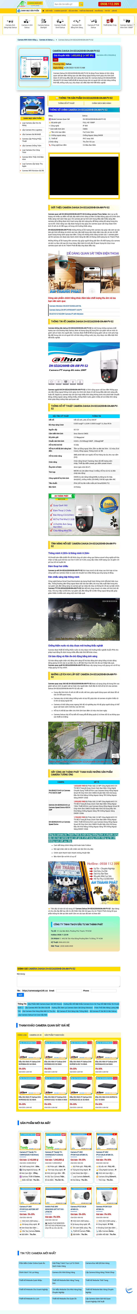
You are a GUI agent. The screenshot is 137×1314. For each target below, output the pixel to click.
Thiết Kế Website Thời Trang (97, 1280)
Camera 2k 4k (36, 1035)
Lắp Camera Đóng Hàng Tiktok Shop (100, 1272)
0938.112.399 (109, 4)
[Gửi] (20, 995)
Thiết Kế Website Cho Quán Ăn (64, 1299)
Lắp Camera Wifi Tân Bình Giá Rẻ (37, 1008)
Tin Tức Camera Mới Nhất (38, 1253)
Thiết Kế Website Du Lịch (29, 1299)
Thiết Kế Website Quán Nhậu (30, 1280)
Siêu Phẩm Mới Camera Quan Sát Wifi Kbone (45, 1004)
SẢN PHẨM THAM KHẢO (54, 1035)
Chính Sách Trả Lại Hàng (29, 1272)
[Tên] (35, 990)
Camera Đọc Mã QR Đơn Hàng (97, 1263)
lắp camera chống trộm (31, 146)
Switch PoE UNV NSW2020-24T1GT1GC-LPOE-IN (54, 1209)
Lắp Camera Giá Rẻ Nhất (31, 134)
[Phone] (103, 990)
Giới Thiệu (49, 11)
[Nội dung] (68, 981)
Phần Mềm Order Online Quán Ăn (32, 1263)
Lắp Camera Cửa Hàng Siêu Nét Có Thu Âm (38, 1011)
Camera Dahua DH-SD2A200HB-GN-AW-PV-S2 (75, 40)
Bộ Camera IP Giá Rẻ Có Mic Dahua (103, 1011)
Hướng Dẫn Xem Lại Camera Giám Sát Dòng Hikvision (72, 1008)
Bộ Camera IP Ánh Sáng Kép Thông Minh (72, 1011)
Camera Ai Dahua (46, 40)
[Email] (69, 990)
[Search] (66, 4)
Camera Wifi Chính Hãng (27, 40)
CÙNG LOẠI (22, 1035)
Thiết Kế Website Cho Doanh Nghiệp (33, 1289)
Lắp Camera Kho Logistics (32, 130)
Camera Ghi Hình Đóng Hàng (63, 1272)
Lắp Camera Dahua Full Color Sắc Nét (32, 1015)
